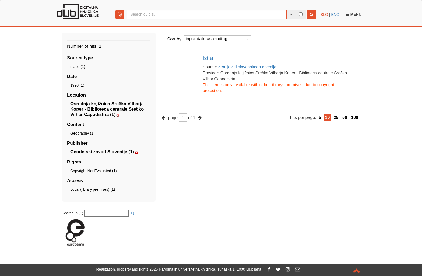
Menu (353, 14)
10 (327, 117)
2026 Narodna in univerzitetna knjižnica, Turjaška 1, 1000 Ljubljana (205, 269)
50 (344, 117)
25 (336, 117)
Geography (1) (82, 133)
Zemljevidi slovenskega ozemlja (247, 66)
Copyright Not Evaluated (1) (93, 171)
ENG (335, 14)
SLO (324, 14)
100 (354, 117)
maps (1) (77, 66)
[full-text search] (301, 14)
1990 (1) (77, 85)
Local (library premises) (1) (92, 189)
